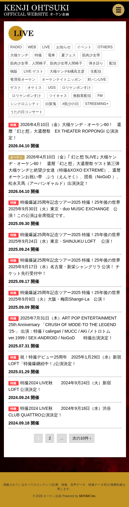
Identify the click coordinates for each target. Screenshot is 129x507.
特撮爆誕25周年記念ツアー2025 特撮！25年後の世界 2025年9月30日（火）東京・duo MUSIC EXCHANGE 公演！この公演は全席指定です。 (66, 209)
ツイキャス (58, 96)
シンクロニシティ (24, 104)
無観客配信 (82, 96)
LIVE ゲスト (33, 71)
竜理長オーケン (22, 79)
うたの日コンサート (26, 112)
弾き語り (96, 63)
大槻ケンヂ (19, 55)
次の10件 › (81, 438)
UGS (52, 88)
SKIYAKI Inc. (87, 496)
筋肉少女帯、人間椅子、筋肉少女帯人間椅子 (46, 63)
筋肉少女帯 (91, 55)
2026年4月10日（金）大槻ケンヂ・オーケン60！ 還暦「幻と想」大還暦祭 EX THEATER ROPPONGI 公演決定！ (64, 131)
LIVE (46, 47)
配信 (112, 63)
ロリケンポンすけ (76, 88)
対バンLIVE (97, 79)
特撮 (38, 55)
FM (100, 96)
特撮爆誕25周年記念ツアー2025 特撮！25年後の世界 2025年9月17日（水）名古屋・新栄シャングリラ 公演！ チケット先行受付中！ (64, 267)
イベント (84, 47)
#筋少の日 (70, 104)
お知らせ (63, 47)
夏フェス (68, 55)
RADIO (16, 47)
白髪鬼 (50, 104)
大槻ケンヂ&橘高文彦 (67, 71)
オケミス (34, 88)
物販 (13, 71)
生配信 (96, 71)
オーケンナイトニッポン (61, 79)
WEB (32, 47)
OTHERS (105, 47)
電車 (51, 55)
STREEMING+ (97, 104)
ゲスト (15, 88)
